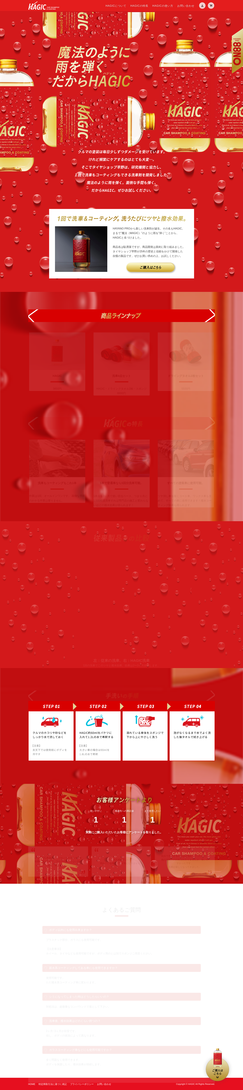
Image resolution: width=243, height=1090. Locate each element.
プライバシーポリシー (82, 1084)
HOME (31, 1084)
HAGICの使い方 (162, 5)
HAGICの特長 (139, 5)
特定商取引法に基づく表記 (53, 1084)
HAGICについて (115, 5)
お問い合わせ (185, 5)
